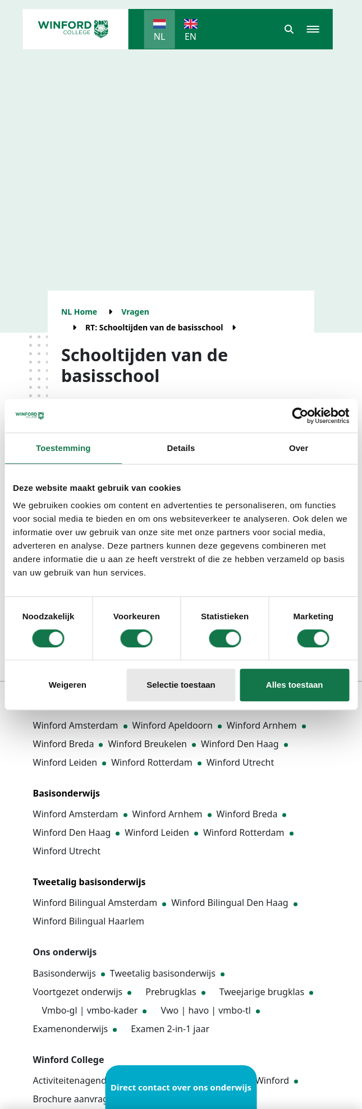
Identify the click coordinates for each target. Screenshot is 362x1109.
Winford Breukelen (147, 744)
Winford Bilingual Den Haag (229, 902)
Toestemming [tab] (63, 448)
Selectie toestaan (181, 684)
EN (190, 36)
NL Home (79, 311)
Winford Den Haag (240, 744)
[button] (289, 29)
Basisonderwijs (64, 973)
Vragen (135, 311)
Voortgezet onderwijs (78, 992)
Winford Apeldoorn (172, 725)
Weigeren (67, 684)
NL (160, 36)
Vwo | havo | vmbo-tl (205, 1010)
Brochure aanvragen (76, 1099)
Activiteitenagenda (72, 1080)
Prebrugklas (170, 992)
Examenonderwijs (70, 1029)
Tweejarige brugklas (262, 992)
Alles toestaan (294, 684)
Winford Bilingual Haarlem (89, 921)
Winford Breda (63, 744)
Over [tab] (299, 448)
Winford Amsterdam (75, 725)
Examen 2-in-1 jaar (170, 1029)
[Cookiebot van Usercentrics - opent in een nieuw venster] (300, 415)
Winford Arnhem (262, 725)
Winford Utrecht (240, 762)
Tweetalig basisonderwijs (163, 973)
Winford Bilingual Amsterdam (95, 902)
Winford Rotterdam (152, 762)
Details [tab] (181, 448)
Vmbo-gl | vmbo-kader (90, 1010)
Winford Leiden (65, 762)
